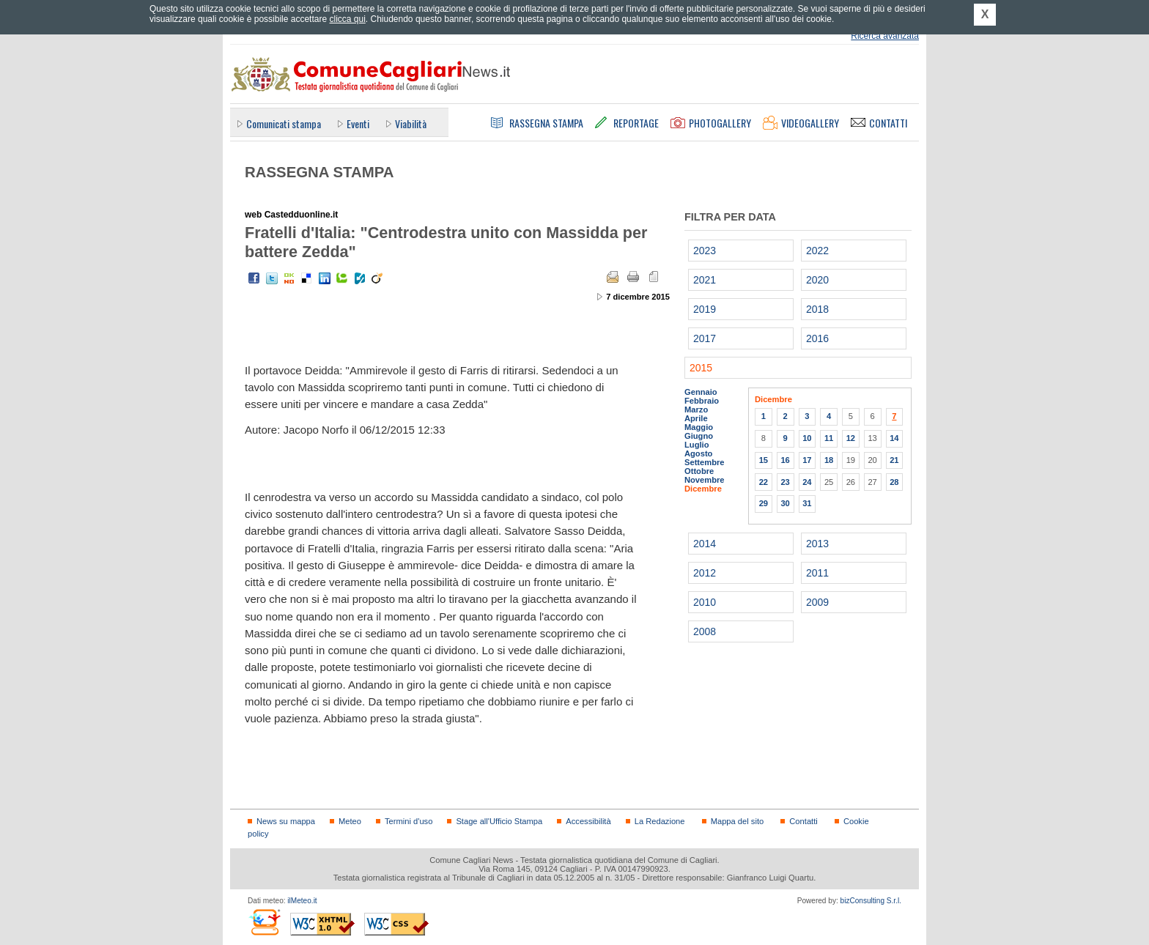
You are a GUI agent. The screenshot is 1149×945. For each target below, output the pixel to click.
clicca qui (347, 19)
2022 (817, 250)
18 (828, 460)
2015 (701, 368)
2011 (817, 573)
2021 (704, 280)
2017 (704, 338)
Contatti (803, 821)
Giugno (698, 435)
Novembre (704, 479)
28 (894, 482)
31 (806, 503)
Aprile (696, 418)
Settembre (704, 462)
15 (763, 460)
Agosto (698, 453)
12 (850, 438)
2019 (704, 309)
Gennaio (700, 392)
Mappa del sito (737, 821)
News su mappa (285, 821)
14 (894, 438)
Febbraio (701, 400)
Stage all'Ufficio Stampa (499, 821)
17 (806, 460)
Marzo (696, 409)
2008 (704, 631)
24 (806, 482)
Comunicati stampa (283, 123)
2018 (817, 309)
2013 (817, 543)
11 (828, 438)
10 (806, 438)
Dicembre (703, 488)
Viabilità (410, 123)
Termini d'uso (408, 821)
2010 (704, 602)
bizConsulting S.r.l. (870, 901)
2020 (817, 280)
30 (784, 503)
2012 (704, 573)
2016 (817, 338)
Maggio (698, 427)
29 (763, 503)
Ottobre (699, 471)
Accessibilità (588, 821)
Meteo (350, 821)
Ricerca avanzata (885, 36)
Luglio (696, 444)
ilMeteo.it (302, 901)
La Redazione (660, 821)
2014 (704, 543)
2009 (817, 602)
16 (784, 460)
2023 (704, 250)
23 (784, 482)
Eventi (358, 123)
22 (763, 482)
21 (894, 460)
